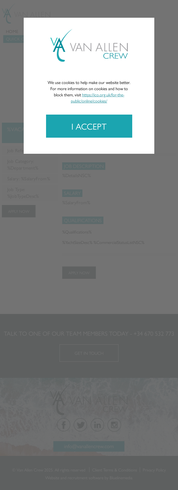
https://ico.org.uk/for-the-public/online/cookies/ (97, 98)
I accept (89, 126)
